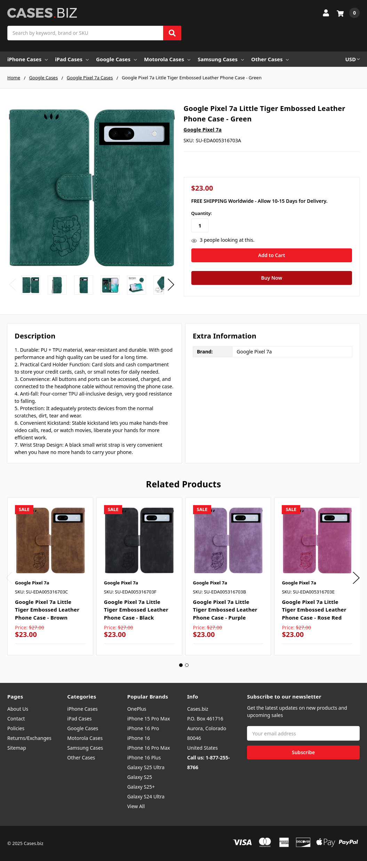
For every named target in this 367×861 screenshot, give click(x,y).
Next (171, 284)
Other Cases (270, 59)
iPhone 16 (138, 738)
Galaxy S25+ (141, 786)
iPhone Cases (27, 59)
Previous (12, 284)
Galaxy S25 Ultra (146, 767)
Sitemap (16, 747)
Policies (15, 728)
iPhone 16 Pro (143, 728)
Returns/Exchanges (29, 738)
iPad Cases (72, 59)
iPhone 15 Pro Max (148, 718)
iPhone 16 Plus (144, 757)
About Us (17, 708)
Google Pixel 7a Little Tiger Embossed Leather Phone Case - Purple (225, 609)
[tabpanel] (50, 576)
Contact (16, 718)
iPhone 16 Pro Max (148, 747)
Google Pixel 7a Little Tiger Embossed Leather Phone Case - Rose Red (314, 609)
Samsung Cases (221, 59)
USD (352, 59)
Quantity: (201, 213)
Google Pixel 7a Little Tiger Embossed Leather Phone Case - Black (136, 609)
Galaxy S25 (139, 777)
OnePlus (136, 708)
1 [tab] (181, 665)
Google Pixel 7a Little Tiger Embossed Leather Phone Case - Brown (47, 609)
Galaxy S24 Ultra (146, 796)
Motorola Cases (167, 59)
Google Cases (116, 59)
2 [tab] (187, 665)
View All (136, 806)
